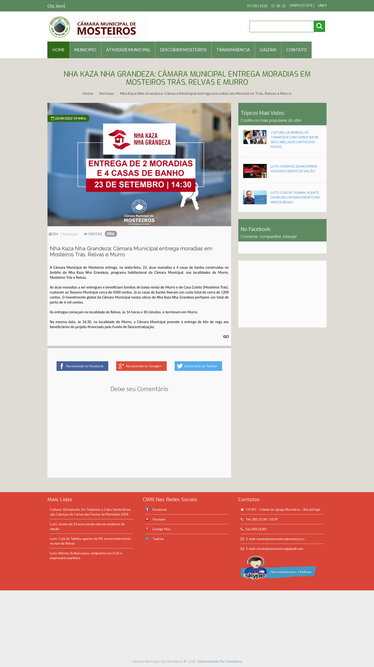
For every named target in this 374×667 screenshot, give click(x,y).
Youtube (158, 519)
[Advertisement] (139, 442)
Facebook (159, 509)
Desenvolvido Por (211, 661)
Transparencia (233, 49)
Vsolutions (234, 661)
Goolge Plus (161, 529)
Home (88, 93)
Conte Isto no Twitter (200, 366)
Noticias (106, 93)
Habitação (69, 234)
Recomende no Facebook (85, 366)
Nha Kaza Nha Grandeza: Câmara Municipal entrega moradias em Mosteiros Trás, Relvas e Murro (205, 93)
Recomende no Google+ (144, 366)
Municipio (85, 49)
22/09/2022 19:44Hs (68, 118)
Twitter (158, 539)
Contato (296, 49)
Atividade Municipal (128, 49)
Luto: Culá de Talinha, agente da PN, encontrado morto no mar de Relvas (295, 197)
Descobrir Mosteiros (183, 49)
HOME (58, 49)
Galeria (268, 49)
